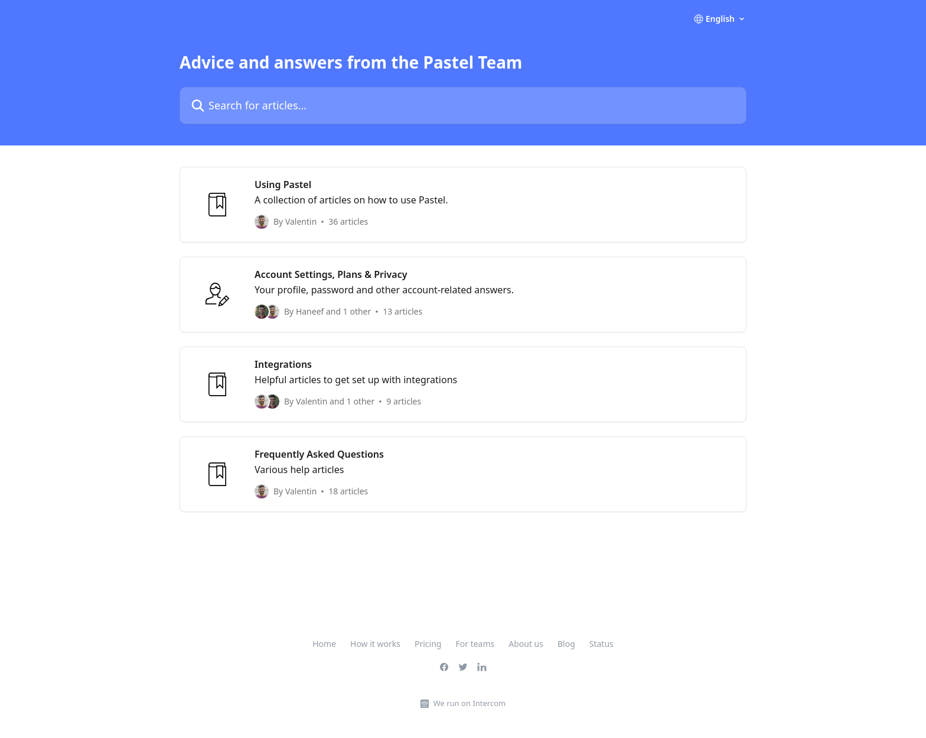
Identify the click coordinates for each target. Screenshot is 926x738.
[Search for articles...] (463, 105)
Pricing (428, 643)
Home (324, 643)
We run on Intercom (469, 703)
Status (601, 643)
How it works (375, 643)
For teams (474, 643)
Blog (566, 643)
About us (525, 643)
